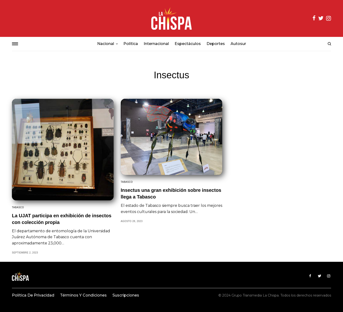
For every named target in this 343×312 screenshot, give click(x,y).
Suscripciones (125, 295)
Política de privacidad (33, 295)
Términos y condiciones (83, 295)
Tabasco (18, 207)
